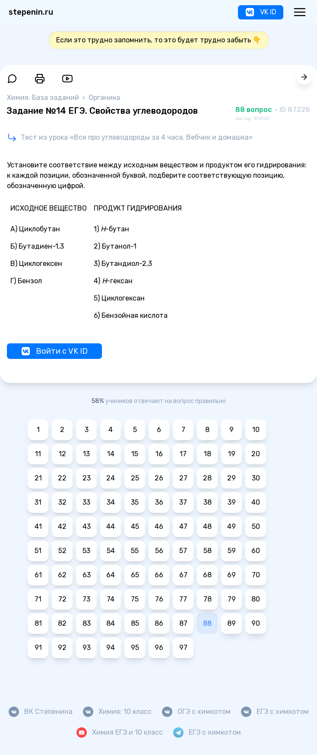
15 (134, 454)
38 (207, 502)
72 (62, 599)
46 (159, 526)
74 (110, 599)
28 (207, 478)
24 (110, 478)
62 (62, 575)
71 (38, 599)
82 (62, 623)
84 (110, 623)
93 (86, 647)
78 (207, 599)
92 (62, 647)
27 (183, 478)
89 (231, 623)
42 (62, 526)
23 (86, 478)
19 (231, 454)
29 (231, 478)
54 (111, 551)
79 (232, 599)
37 (183, 502)
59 (232, 551)
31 (38, 502)
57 (183, 551)
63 (86, 575)
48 (207, 526)
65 (135, 575)
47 (183, 526)
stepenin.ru (31, 12)
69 (231, 575)
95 (135, 647)
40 (255, 502)
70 (256, 575)
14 (110, 454)
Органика (104, 97)
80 (255, 599)
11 (38, 454)
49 (231, 526)
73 (86, 599)
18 (207, 454)
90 (255, 623)
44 (110, 526)
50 (256, 526)
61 (38, 575)
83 (86, 623)
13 (86, 454)
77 (183, 599)
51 (38, 551)
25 (135, 478)
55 (135, 551)
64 (110, 575)
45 (135, 526)
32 (62, 502)
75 (135, 599)
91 (38, 647)
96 (159, 647)
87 (183, 623)
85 (135, 623)
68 (207, 575)
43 (86, 526)
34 (111, 502)
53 (86, 551)
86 (159, 623)
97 (183, 647)
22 (62, 478)
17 (183, 454)
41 (38, 526)
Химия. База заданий (44, 97)
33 (86, 502)
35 (135, 502)
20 (255, 454)
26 (159, 478)
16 (159, 454)
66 (159, 575)
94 (110, 647)
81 (38, 623)
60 (255, 551)
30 (256, 478)
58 (207, 551)
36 (159, 502)
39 (232, 502)
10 (256, 429)
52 (62, 551)
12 (62, 454)
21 (38, 478)
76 (159, 599)
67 (183, 575)
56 (159, 551)
